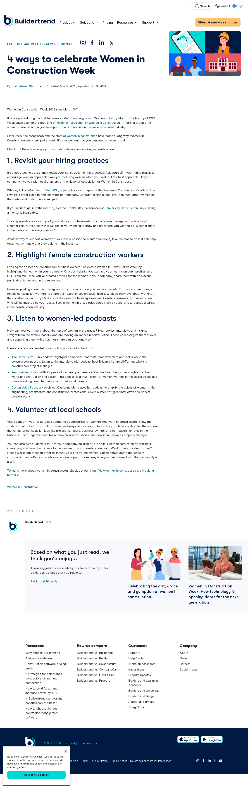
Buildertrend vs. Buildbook (95, 664)
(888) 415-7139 (52, 755)
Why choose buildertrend (42, 664)
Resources (127, 17)
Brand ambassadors (142, 675)
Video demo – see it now (217, 18)
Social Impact (189, 681)
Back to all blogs (43, 593)
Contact (222, 7)
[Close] (66, 778)
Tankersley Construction (121, 220)
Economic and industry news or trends (39, 56)
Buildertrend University (143, 702)
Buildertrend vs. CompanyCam (97, 681)
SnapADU (52, 202)
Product (67, 17)
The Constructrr (22, 369)
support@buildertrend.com (81, 755)
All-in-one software (38, 670)
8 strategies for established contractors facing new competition (43, 690)
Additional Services (141, 713)
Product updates (139, 687)
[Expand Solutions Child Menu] (96, 17)
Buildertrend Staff (23, 98)
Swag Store (136, 719)
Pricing (107, 17)
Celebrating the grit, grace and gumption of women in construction (153, 603)
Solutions (89, 17)
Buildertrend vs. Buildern (93, 670)
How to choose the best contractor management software (41, 725)
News (183, 670)
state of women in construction (76, 148)
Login (238, 7)
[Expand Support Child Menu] (156, 17)
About (184, 664)
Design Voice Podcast (26, 399)
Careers (185, 675)
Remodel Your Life (24, 384)
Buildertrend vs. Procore (93, 692)
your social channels (103, 301)
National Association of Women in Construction (88, 134)
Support (150, 17)
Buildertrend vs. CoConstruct (96, 675)
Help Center (136, 670)
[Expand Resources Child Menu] (136, 17)
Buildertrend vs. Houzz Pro (95, 687)
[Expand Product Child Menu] (74, 17)
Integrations (136, 681)
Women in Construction (23, 499)
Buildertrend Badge (141, 708)
